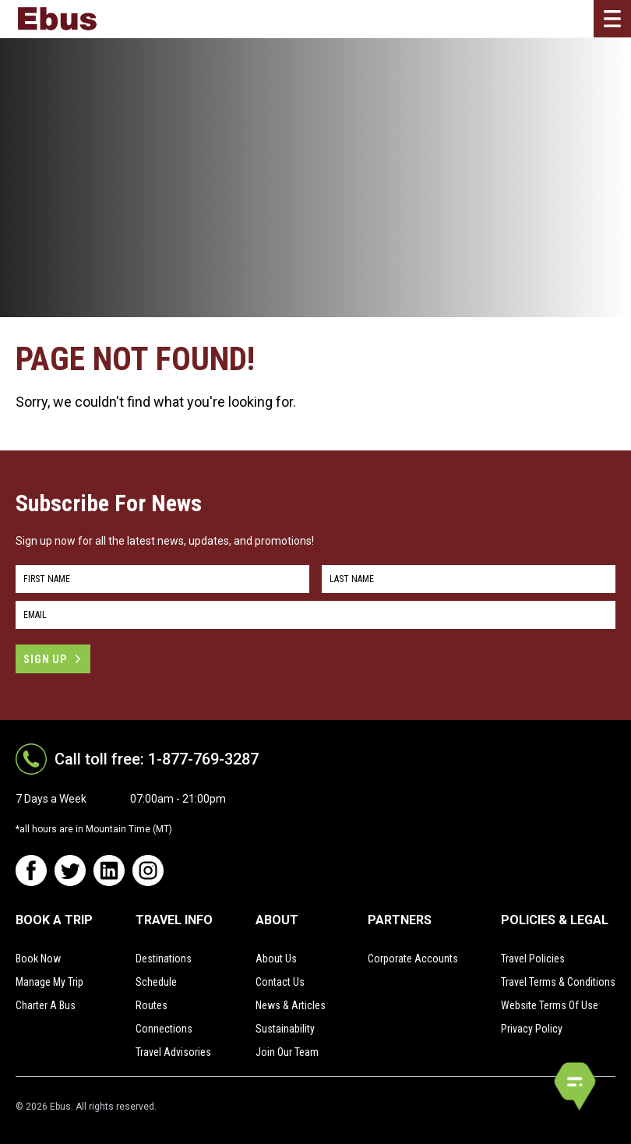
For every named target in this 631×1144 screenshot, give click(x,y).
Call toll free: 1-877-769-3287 (157, 759)
